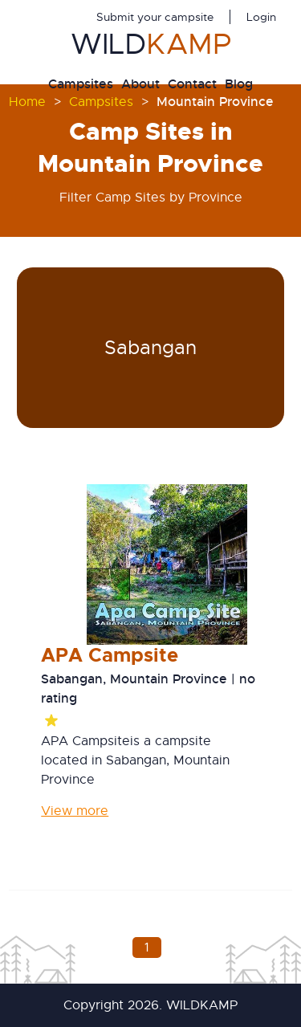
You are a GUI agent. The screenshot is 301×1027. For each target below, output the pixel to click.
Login (261, 17)
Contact (192, 83)
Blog (239, 83)
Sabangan (150, 348)
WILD (151, 44)
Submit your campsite (155, 17)
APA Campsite (109, 655)
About (140, 83)
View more (74, 811)
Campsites (80, 83)
